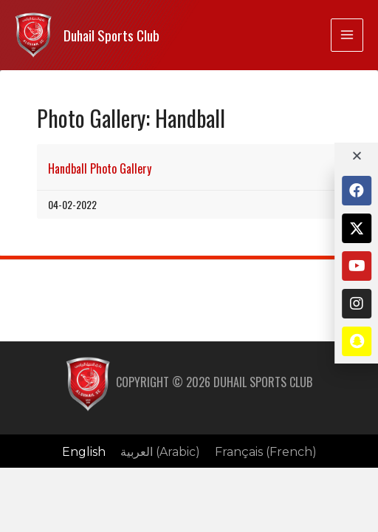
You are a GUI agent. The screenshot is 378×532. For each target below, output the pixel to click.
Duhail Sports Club (111, 35)
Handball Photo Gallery (99, 168)
